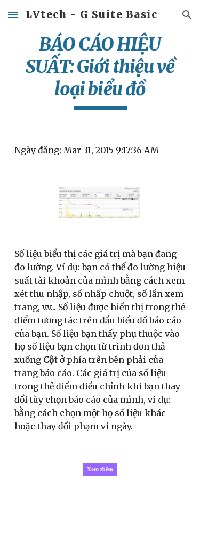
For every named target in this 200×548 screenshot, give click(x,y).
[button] (13, 14)
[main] (100, 71)
